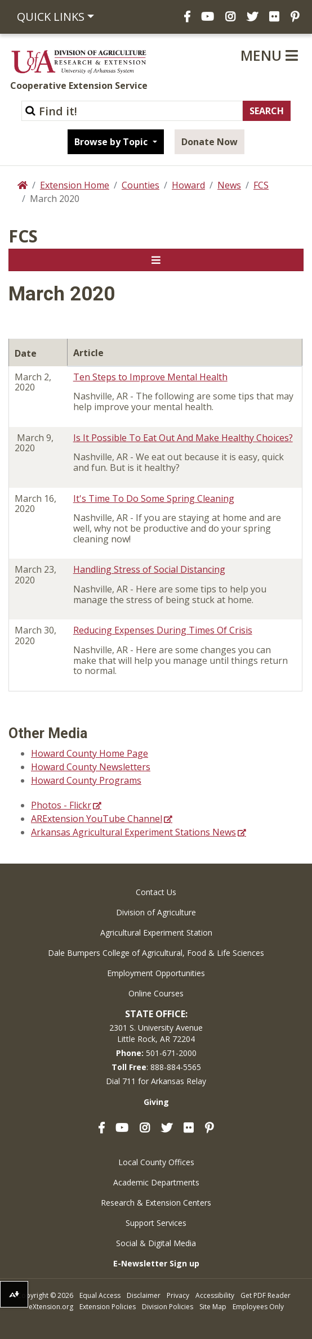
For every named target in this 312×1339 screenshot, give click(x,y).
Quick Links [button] (50, 16)
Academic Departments (156, 1182)
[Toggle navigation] (156, 260)
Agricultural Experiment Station (156, 932)
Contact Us (156, 892)
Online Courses (156, 993)
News (229, 185)
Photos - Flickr (61, 805)
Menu (269, 55)
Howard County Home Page (89, 753)
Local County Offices (156, 1162)
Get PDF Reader (265, 1295)
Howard (188, 185)
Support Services (156, 1222)
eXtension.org (51, 1306)
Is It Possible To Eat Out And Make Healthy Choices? (183, 438)
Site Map (212, 1306)
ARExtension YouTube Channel (96, 818)
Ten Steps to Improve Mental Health (150, 377)
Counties (140, 185)
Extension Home (74, 185)
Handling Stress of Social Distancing (149, 569)
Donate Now (209, 142)
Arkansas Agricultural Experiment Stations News (133, 832)
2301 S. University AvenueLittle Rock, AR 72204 (156, 1033)
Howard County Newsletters (90, 767)
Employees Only (258, 1306)
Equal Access (100, 1295)
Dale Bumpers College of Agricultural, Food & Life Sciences (156, 952)
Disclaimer (144, 1295)
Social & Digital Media (156, 1243)
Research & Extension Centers (156, 1202)
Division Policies (167, 1306)
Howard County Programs (86, 780)
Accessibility (214, 1295)
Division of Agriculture (156, 912)
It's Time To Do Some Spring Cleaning (153, 498)
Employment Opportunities (156, 973)
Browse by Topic (112, 142)
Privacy (178, 1295)
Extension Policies (107, 1306)
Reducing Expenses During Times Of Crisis (162, 630)
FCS (261, 185)
